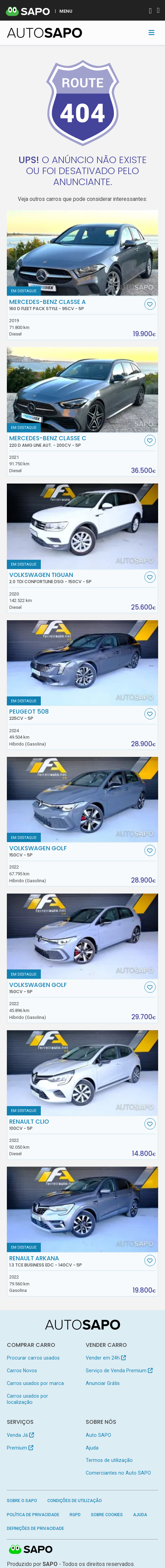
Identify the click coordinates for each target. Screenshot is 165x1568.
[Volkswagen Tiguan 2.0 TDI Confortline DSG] (82, 526)
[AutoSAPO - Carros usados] (44, 33)
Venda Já (20, 1435)
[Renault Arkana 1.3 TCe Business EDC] (82, 1209)
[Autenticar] (150, 11)
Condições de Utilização (74, 1500)
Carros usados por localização (27, 1399)
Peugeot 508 (76, 714)
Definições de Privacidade (35, 1528)
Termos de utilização (109, 1460)
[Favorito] (150, 304)
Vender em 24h (106, 1358)
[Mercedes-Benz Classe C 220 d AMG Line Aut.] (82, 389)
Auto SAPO (98, 1435)
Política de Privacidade (33, 1514)
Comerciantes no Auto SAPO (118, 1473)
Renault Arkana (76, 1261)
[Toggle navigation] (151, 32)
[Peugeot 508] (82, 663)
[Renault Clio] (82, 1073)
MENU (65, 11)
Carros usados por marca (35, 1383)
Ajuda (92, 1448)
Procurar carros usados (33, 1358)
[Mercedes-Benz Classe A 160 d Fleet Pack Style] (82, 253)
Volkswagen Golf (76, 851)
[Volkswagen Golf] (82, 799)
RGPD (75, 1514)
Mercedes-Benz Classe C (76, 441)
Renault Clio (76, 1124)
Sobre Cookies (107, 1514)
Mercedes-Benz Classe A (76, 304)
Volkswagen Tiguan (76, 577)
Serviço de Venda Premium (119, 1370)
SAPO (31, 1549)
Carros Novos (22, 1370)
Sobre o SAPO (22, 1500)
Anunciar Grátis (103, 1383)
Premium (20, 1448)
